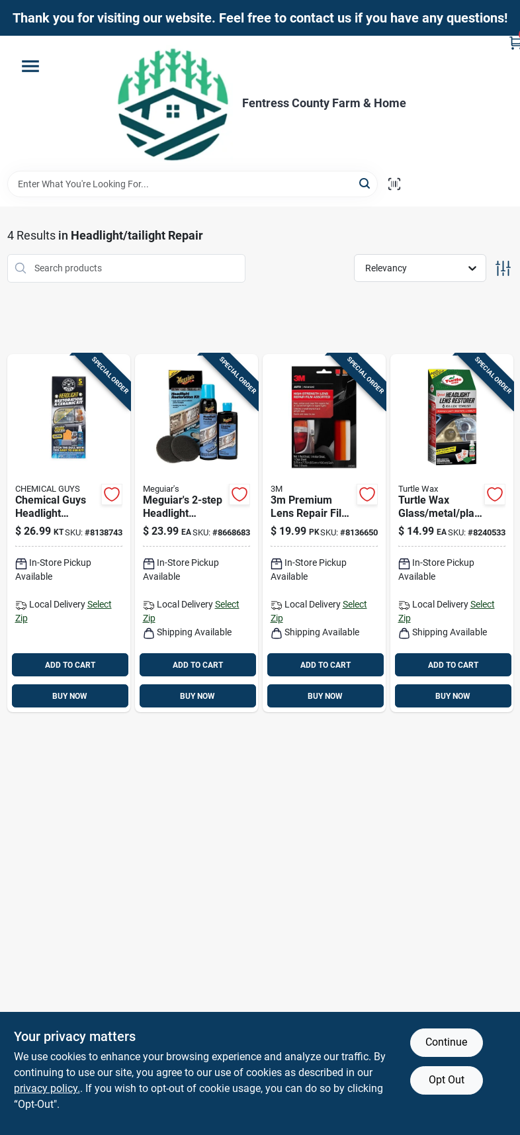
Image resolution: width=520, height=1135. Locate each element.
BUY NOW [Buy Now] (69, 696)
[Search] (365, 183)
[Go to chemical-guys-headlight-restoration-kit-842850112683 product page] (68, 533)
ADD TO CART (70, 665)
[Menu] (30, 66)
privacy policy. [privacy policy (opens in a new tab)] (47, 1088)
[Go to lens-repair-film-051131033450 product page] (324, 533)
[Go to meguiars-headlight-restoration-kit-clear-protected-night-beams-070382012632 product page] (196, 533)
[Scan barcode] (394, 184)
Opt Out (446, 1079)
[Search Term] (192, 184)
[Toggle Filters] (503, 268)
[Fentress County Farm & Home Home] (173, 103)
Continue (446, 1042)
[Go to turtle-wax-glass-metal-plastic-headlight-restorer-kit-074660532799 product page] (451, 533)
